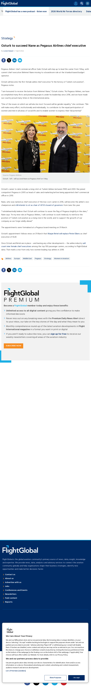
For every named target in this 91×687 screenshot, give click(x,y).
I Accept (76, 677)
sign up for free (58, 334)
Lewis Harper (9, 51)
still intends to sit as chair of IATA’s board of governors (39, 205)
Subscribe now (13, 345)
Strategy (7, 38)
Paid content (11, 598)
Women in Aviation (61, 258)
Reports (8, 602)
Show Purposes (55, 677)
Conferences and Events (16, 590)
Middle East (27, 258)
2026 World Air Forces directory (66, 11)
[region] (45, 653)
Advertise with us (13, 582)
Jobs (7, 586)
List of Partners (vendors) (16, 671)
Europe (17, 258)
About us (9, 578)
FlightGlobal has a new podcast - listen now (26, 11)
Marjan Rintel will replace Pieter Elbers (64, 233)
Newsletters (10, 594)
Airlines (8, 258)
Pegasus (38, 258)
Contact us (10, 574)
